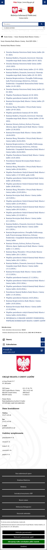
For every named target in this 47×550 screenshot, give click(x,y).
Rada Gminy (8, 37)
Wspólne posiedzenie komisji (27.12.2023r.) (22, 277)
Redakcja (23, 487)
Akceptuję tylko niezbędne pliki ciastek (23, 542)
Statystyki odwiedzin (23, 513)
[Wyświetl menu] (44, 2)
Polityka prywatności (24, 532)
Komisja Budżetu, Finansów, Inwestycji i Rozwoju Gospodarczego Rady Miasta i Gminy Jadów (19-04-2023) (25, 118)
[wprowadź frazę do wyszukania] (20, 24)
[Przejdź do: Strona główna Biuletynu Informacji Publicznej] (2, 36)
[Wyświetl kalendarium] (43, 344)
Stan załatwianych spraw (23, 473)
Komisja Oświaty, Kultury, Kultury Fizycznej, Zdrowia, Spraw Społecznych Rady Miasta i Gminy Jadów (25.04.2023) (24, 127)
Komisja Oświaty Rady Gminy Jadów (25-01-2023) (24, 69)
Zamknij (23, 546)
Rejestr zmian (23, 500)
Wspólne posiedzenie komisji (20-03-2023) (22, 98)
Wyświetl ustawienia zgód (23, 537)
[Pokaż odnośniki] (2, 2)
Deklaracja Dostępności (23, 507)
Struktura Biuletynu (23, 480)
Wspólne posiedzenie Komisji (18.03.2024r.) (22, 298)
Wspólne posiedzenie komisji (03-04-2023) (22, 113)
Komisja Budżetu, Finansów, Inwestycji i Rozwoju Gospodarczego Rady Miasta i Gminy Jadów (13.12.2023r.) (24, 266)
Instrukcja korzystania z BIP (23, 493)
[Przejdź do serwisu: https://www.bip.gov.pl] (24, 2)
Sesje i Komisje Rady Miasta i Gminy (26, 37)
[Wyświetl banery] (43, 340)
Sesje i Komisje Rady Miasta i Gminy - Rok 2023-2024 (18, 41)
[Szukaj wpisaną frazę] (42, 24)
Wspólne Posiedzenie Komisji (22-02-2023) (22, 95)
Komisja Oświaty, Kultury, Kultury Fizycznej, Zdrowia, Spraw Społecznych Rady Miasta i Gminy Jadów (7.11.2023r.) (24, 246)
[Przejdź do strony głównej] (23, 13)
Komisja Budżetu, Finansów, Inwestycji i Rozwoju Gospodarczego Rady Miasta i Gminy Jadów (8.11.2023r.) (24, 226)
